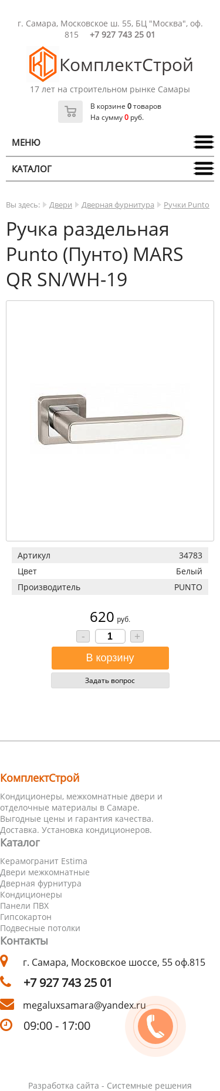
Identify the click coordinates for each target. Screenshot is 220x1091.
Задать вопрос (110, 680)
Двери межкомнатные (45, 872)
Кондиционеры (31, 894)
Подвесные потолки (40, 927)
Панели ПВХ (24, 905)
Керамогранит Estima (43, 860)
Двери (60, 204)
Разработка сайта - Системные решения (110, 1085)
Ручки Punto (186, 204)
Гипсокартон (26, 916)
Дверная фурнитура (118, 204)
